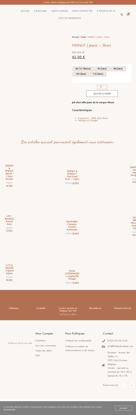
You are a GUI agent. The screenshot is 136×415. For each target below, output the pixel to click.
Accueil (75, 37)
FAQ (37, 355)
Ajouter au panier (102, 93)
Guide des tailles (43, 350)
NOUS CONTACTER (82, 11)
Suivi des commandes (45, 345)
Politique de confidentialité (78, 340)
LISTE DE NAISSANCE (69, 18)
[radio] (83, 69)
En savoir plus (9, 409)
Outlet (83, 37)
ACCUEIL (25, 11)
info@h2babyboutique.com (120, 346)
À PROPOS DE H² (106, 11)
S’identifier (40, 340)
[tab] (90, 119)
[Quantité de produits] (102, 87)
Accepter (123, 408)
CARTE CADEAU (59, 11)
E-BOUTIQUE (40, 11)
